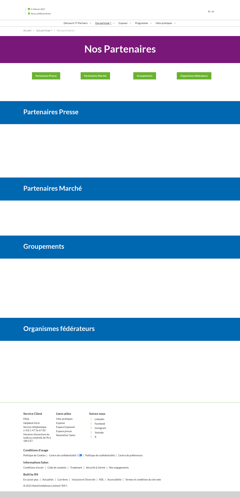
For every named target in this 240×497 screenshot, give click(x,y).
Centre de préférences (130, 455)
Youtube (96, 432)
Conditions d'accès (33, 467)
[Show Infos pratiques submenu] (175, 23)
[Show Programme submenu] (150, 23)
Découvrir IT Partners (76, 23)
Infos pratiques (164, 23)
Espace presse (64, 431)
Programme (141, 23)
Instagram (97, 427)
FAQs (26, 418)
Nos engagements (119, 467)
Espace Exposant (65, 426)
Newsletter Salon (65, 435)
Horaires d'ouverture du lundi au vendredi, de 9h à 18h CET (37, 437)
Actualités (48, 479)
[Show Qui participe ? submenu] (113, 23)
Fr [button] (211, 11)
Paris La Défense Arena (41, 13)
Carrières (63, 479)
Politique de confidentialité (100, 455)
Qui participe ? (103, 23)
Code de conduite (57, 467)
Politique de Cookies (34, 455)
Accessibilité (115, 479)
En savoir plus (31, 479)
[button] (46, 76)
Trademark (76, 467)
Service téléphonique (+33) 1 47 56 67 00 (34, 428)
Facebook (97, 423)
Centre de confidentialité (65, 455)
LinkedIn (96, 419)
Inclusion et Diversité (84, 479)
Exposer (123, 23)
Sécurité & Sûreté (96, 467)
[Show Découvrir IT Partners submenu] (90, 23)
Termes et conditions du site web (143, 479)
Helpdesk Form (31, 422)
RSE (101, 479)
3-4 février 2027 (38, 9)
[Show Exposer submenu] (130, 23)
